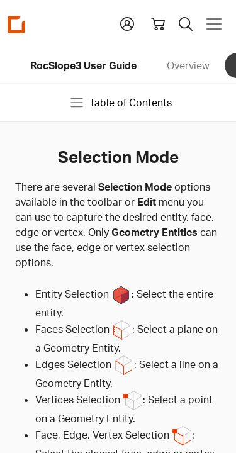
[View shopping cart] (158, 24)
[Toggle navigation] (213, 23)
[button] (127, 22)
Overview (188, 65)
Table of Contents (120, 102)
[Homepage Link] (16, 24)
